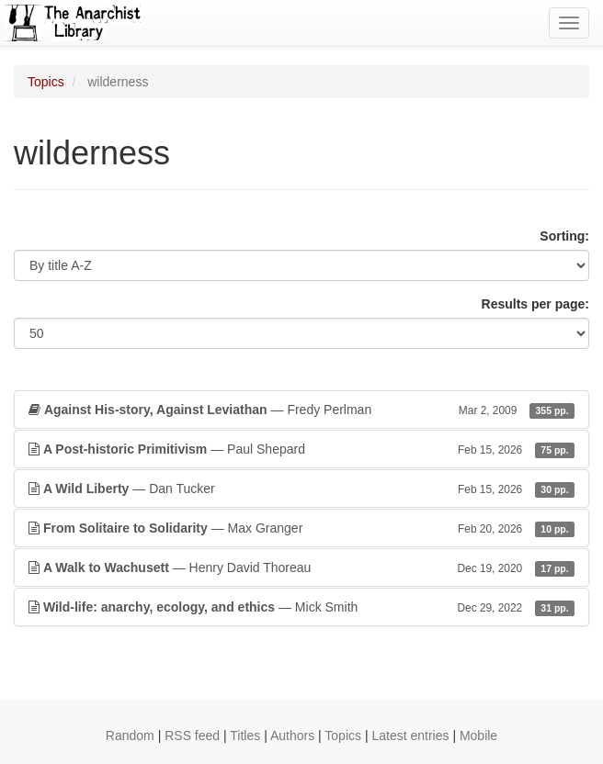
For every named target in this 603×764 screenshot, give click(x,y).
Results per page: (535, 304)
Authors (292, 735)
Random (130, 735)
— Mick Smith (301, 607)
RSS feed (192, 735)
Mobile (478, 735)
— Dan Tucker (301, 488)
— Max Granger (301, 528)
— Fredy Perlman (301, 409)
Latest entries (410, 735)
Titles (245, 735)
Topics (46, 81)
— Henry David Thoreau (301, 567)
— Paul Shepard (301, 449)
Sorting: (564, 236)
